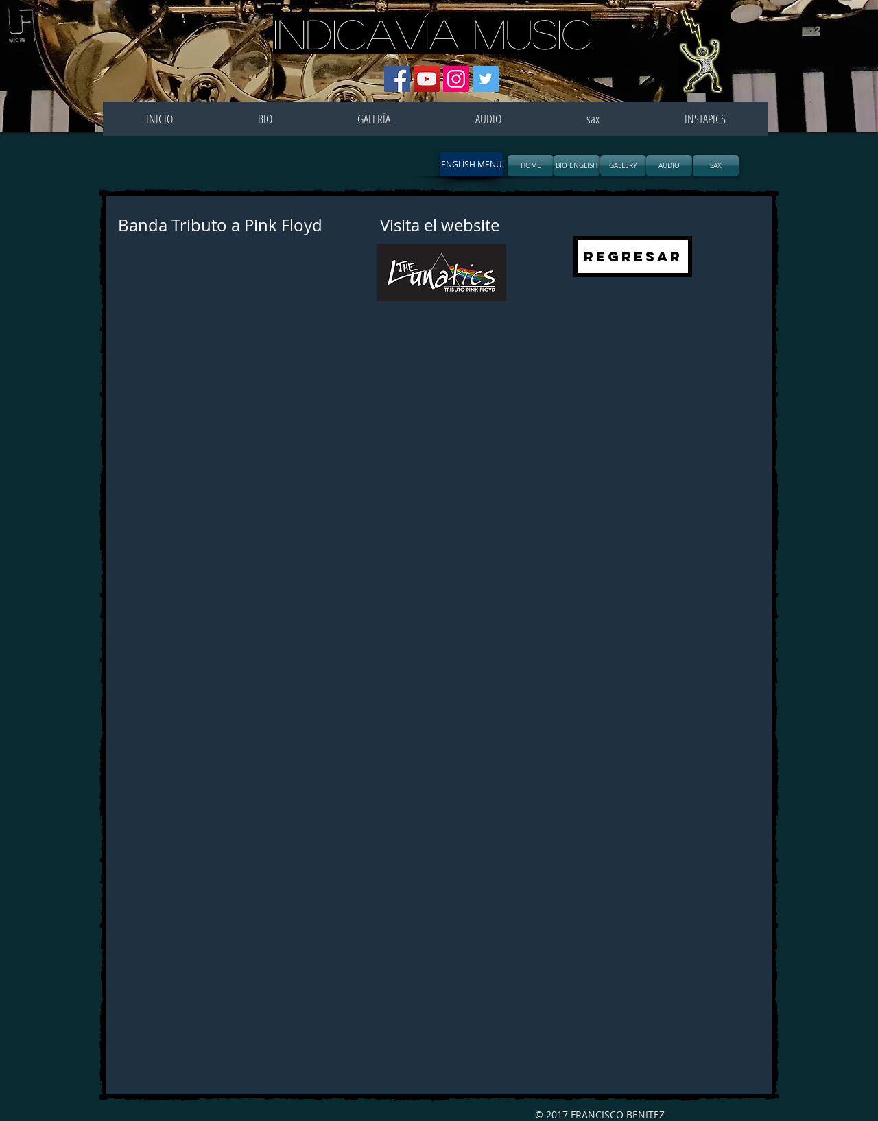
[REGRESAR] (632, 256)
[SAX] (716, 165)
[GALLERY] (623, 165)
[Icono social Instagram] (456, 79)
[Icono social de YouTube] (427, 79)
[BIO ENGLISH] (577, 165)
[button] (471, 164)
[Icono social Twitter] (486, 79)
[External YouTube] (273, 433)
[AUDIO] (669, 165)
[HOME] (531, 165)
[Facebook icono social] (397, 79)
